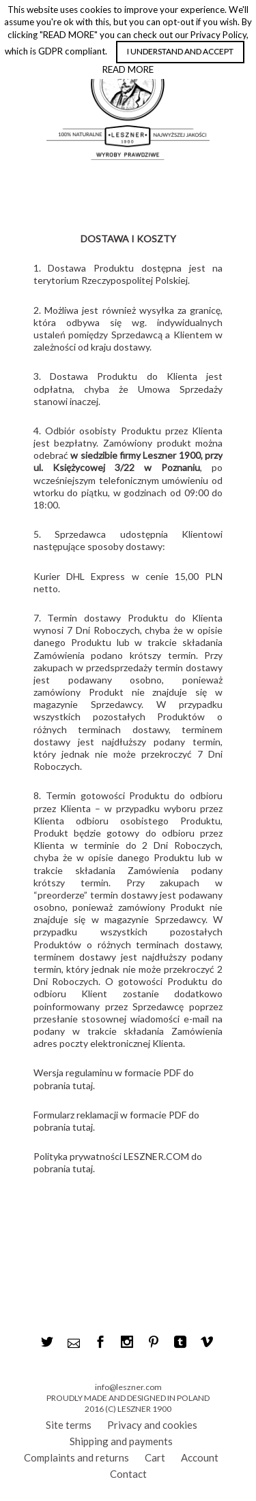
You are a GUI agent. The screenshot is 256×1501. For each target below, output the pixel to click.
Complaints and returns (76, 1457)
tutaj (82, 1085)
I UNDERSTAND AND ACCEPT (180, 51)
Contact (128, 1474)
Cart (155, 1457)
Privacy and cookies (152, 1425)
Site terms (68, 1425)
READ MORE (128, 69)
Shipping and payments (121, 1441)
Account (199, 1457)
